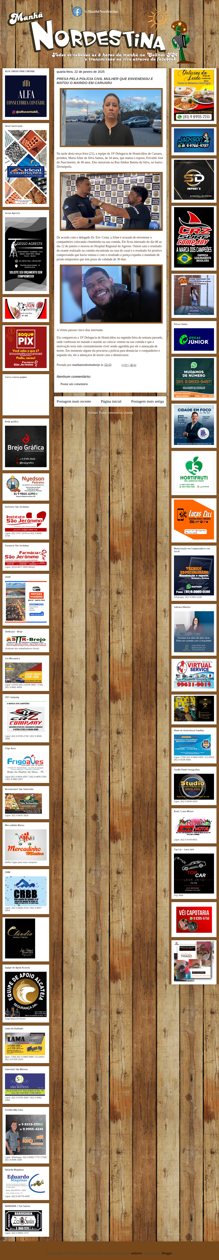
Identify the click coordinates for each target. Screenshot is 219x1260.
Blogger (167, 1253)
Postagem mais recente (74, 401)
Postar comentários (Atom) (116, 412)
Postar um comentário (74, 384)
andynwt (136, 1253)
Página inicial (111, 401)
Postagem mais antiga (147, 401)
